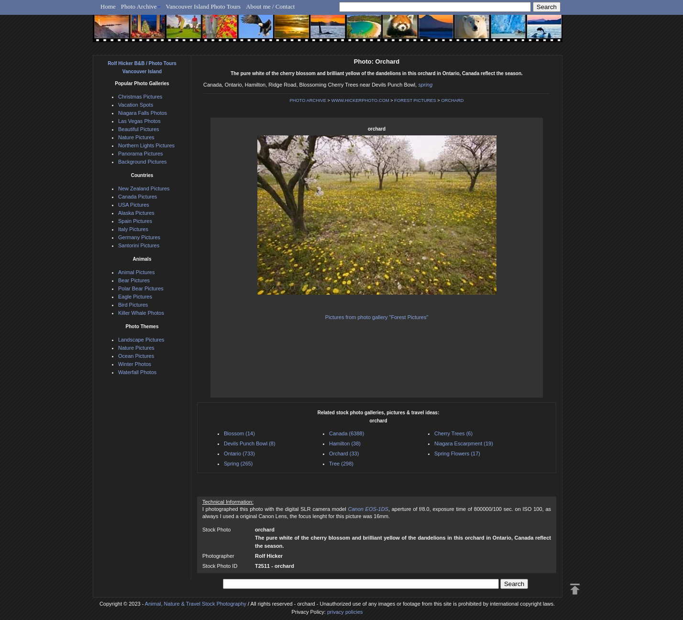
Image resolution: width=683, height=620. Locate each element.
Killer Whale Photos (141, 313)
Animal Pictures (136, 272)
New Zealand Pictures (144, 188)
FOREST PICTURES (415, 100)
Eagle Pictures (135, 296)
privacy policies (345, 612)
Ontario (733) (239, 453)
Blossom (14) (239, 433)
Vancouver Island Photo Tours (203, 6)
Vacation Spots (135, 105)
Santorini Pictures (138, 245)
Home (108, 6)
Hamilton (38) (345, 443)
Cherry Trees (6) (453, 433)
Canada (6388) (346, 433)
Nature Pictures (136, 137)
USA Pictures (133, 205)
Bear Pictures (134, 280)
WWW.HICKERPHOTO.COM (360, 100)
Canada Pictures (137, 196)
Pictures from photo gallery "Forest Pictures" (377, 317)
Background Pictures (142, 162)
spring (425, 85)
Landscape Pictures (141, 340)
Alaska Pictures (136, 213)
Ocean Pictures (136, 356)
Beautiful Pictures (138, 129)
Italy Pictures (133, 229)
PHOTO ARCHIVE (307, 100)
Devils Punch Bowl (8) (249, 443)
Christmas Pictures (140, 97)
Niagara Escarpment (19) (463, 443)
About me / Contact (270, 6)
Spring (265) (238, 463)
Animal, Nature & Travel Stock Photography (195, 604)
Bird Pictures (133, 305)
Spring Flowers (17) (457, 453)
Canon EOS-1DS (368, 509)
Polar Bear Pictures (141, 288)
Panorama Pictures (140, 153)
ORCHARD (452, 100)
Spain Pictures (135, 221)
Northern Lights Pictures (146, 145)
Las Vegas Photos (139, 121)
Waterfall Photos (137, 372)
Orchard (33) (344, 453)
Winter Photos (134, 364)
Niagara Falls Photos (142, 113)
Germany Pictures (139, 237)
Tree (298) (341, 463)
